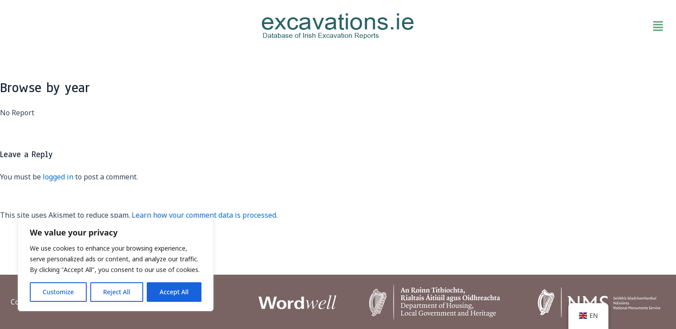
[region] (115, 264)
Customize (58, 292)
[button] (560, 26)
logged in (58, 177)
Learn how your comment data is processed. (205, 215)
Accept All (174, 292)
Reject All (116, 292)
